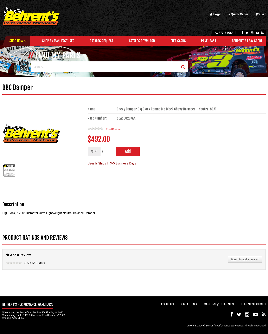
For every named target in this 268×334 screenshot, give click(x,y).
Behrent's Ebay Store (247, 41)
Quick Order (238, 14)
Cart (261, 14)
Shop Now (16, 41)
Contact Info (189, 304)
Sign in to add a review (244, 259)
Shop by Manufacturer (58, 41)
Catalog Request (101, 41)
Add (128, 151)
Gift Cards (178, 41)
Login (215, 14)
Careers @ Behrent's (219, 304)
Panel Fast (208, 41)
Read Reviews (113, 129)
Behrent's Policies (253, 304)
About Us (167, 304)
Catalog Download (142, 41)
